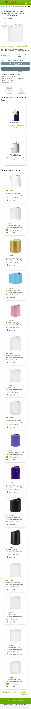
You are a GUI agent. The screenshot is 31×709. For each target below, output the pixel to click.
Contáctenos (21, 701)
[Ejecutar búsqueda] (29, 7)
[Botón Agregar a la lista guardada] (15, 69)
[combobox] (14, 7)
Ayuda (8, 701)
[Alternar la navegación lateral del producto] (2, 2)
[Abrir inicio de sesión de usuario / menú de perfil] (29, 3)
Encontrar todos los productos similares (14, 46)
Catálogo (13, 701)
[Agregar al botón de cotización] (15, 63)
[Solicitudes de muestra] (26, 3)
